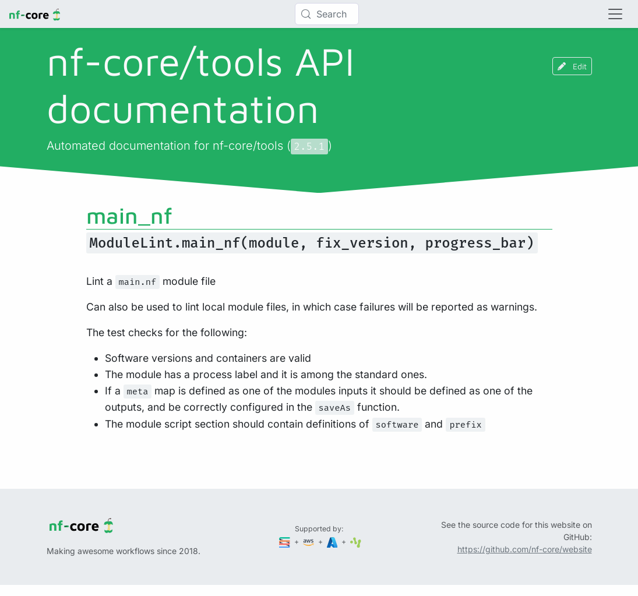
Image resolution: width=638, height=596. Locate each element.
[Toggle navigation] (615, 14)
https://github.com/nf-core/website (524, 549)
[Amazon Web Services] (309, 541)
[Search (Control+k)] (327, 14)
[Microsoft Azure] (333, 541)
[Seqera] (285, 541)
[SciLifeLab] (355, 541)
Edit (572, 66)
